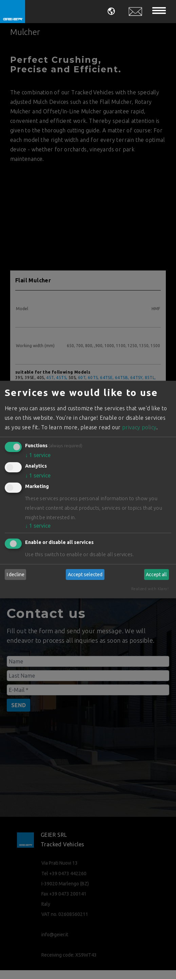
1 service (38, 455)
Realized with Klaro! (150, 589)
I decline (15, 574)
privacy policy (139, 427)
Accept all (156, 574)
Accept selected (85, 574)
